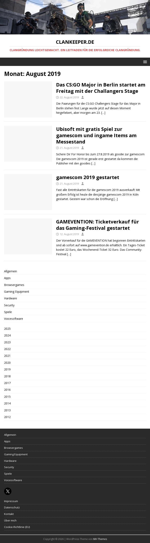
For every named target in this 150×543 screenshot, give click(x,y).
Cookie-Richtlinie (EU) (17, 527)
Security (9, 305)
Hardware (10, 298)
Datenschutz (12, 507)
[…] (103, 113)
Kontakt (9, 514)
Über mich (10, 520)
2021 (7, 356)
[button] (144, 62)
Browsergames (14, 285)
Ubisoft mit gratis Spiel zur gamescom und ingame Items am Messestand (96, 135)
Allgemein (10, 271)
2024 (7, 335)
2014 (7, 403)
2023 (7, 342)
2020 (7, 363)
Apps (7, 278)
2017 (7, 383)
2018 (7, 376)
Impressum (11, 501)
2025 (7, 329)
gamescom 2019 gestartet (87, 177)
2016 (7, 390)
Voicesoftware (13, 319)
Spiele (8, 312)
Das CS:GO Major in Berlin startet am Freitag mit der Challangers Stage (100, 87)
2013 (7, 410)
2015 (7, 396)
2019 (7, 369)
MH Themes (100, 539)
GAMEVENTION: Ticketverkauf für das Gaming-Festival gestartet (97, 224)
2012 (7, 417)
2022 (7, 349)
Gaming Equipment (16, 291)
